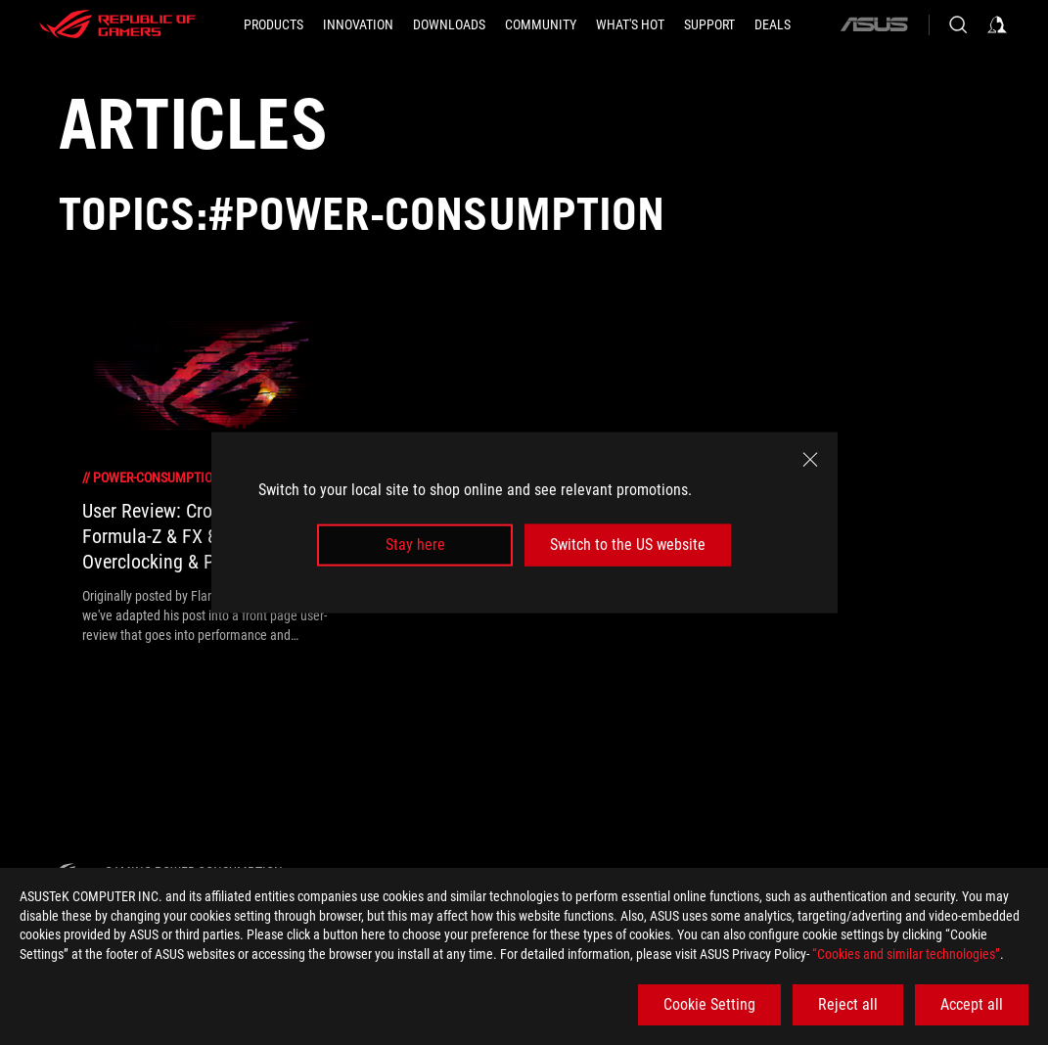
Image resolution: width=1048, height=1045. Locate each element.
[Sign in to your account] (997, 24)
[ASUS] (874, 24)
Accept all (971, 1004)
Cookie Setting (709, 1004)
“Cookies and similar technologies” (906, 954)
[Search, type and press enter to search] (958, 24)
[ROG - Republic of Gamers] (117, 24)
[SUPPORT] (709, 24)
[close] (810, 460)
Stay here (415, 544)
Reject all (848, 1004)
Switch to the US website (628, 544)
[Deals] (772, 24)
